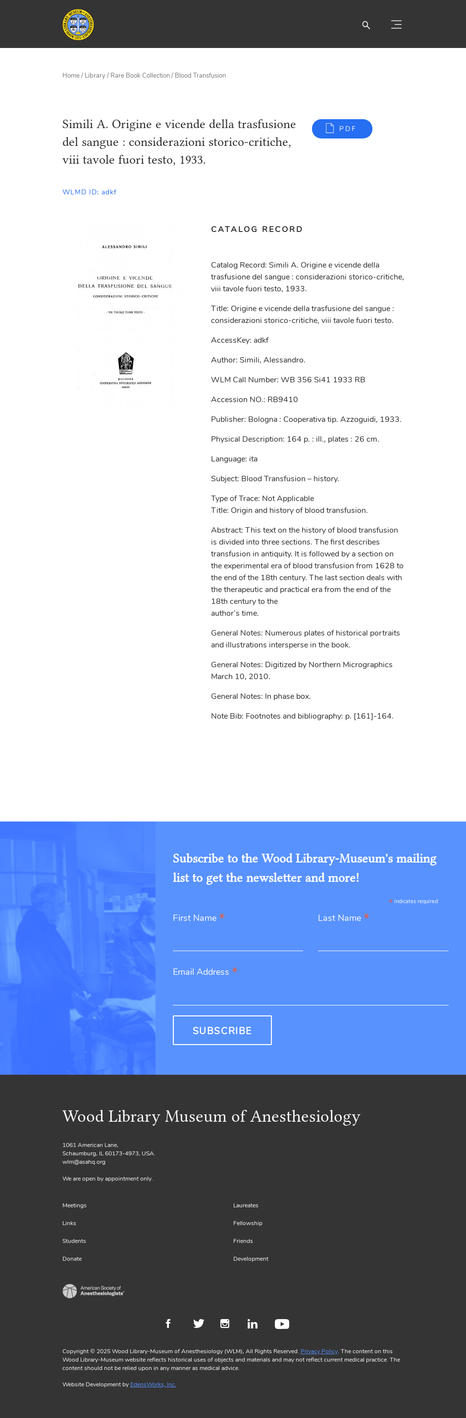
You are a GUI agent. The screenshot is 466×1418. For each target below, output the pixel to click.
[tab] (262, 229)
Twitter (201, 1325)
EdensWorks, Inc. (153, 1384)
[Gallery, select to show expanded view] (125, 317)
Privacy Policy (319, 1351)
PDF (348, 129)
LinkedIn (256, 1325)
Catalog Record (257, 229)
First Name (199, 918)
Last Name (343, 918)
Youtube (283, 1325)
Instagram (229, 1325)
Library (95, 75)
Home (71, 75)
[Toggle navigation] (396, 24)
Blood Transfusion (200, 75)
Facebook (174, 1325)
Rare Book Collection (140, 75)
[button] (366, 24)
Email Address (205, 972)
